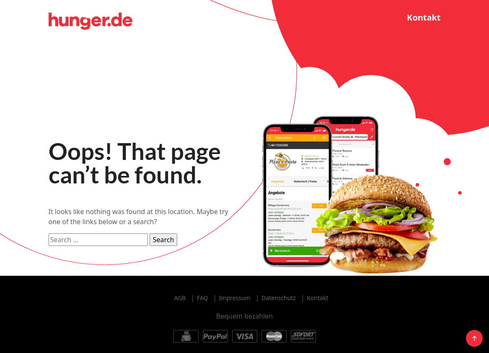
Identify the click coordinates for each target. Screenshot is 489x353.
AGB (180, 298)
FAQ (202, 298)
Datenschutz (278, 298)
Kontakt (424, 17)
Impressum (235, 298)
